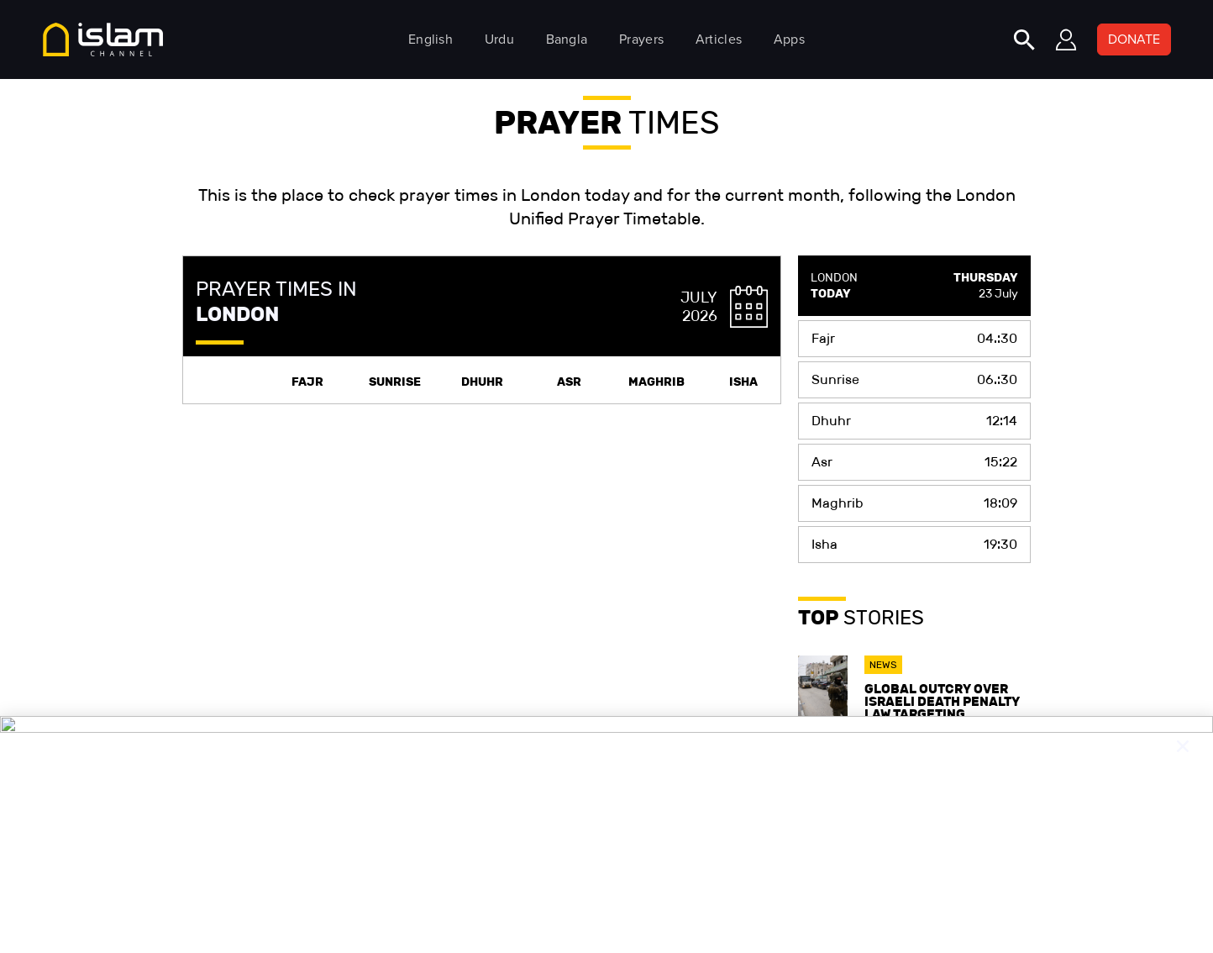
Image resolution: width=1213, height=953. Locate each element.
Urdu (499, 39)
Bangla (567, 39)
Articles (719, 39)
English (430, 39)
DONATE (1134, 39)
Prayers (641, 39)
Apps (789, 39)
